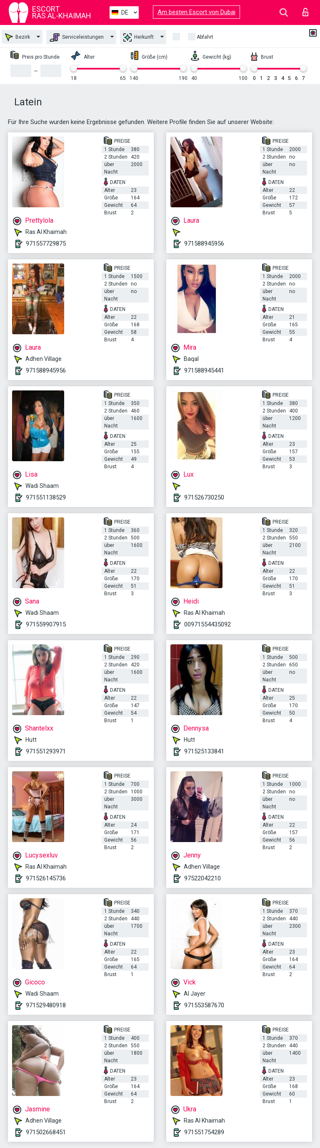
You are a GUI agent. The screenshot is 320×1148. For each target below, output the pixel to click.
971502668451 (46, 1132)
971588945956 (204, 243)
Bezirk (17, 37)
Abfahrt (205, 37)
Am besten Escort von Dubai (196, 12)
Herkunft (138, 37)
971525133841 (204, 751)
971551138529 (46, 497)
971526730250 (204, 497)
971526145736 (46, 878)
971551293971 (46, 751)
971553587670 (204, 1005)
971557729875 (46, 243)
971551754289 (204, 1132)
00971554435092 (207, 624)
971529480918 (46, 1005)
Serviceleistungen (77, 37)
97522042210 (202, 878)
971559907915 (46, 624)
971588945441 (204, 370)
